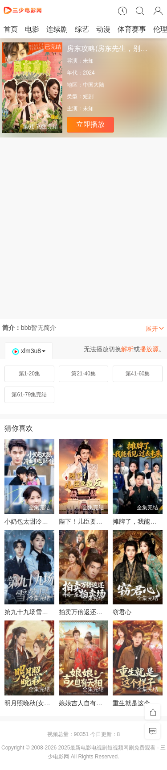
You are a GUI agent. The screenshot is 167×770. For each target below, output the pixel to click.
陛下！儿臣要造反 (84, 521)
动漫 (103, 29)
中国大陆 (93, 85)
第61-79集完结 (29, 394)
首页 (11, 29)
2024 (89, 73)
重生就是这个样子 (138, 703)
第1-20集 (29, 373)
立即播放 (90, 124)
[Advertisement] (83, 225)
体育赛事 (132, 29)
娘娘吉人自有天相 (84, 703)
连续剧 (57, 29)
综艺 (82, 29)
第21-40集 (83, 373)
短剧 (88, 96)
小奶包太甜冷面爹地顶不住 (41, 521)
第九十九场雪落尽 (29, 612)
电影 (32, 29)
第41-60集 (138, 373)
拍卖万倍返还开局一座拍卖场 (99, 612)
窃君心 (122, 612)
